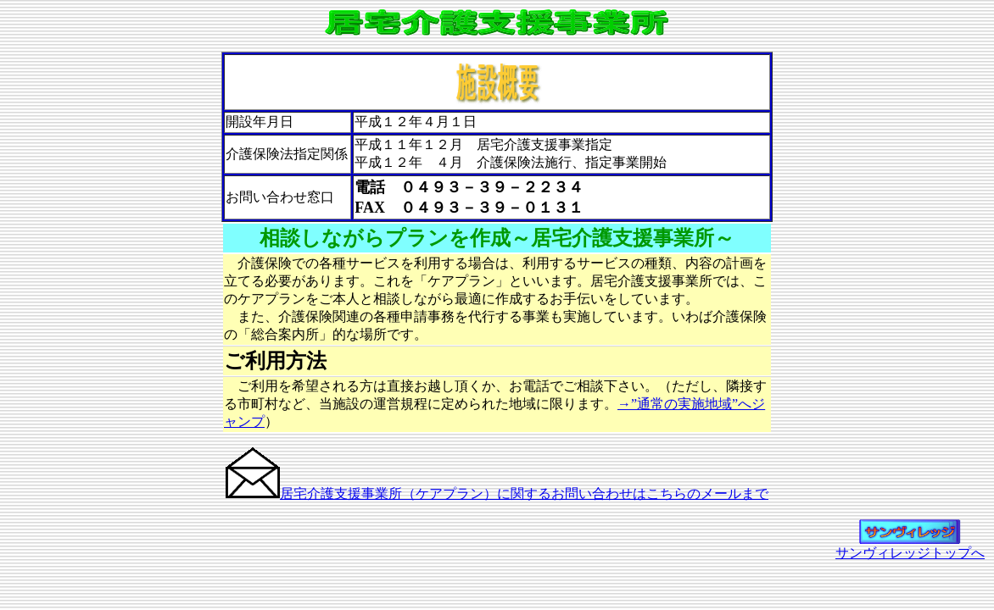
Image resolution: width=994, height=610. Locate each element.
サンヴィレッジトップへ (910, 546)
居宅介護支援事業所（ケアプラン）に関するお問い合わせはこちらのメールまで (524, 493)
